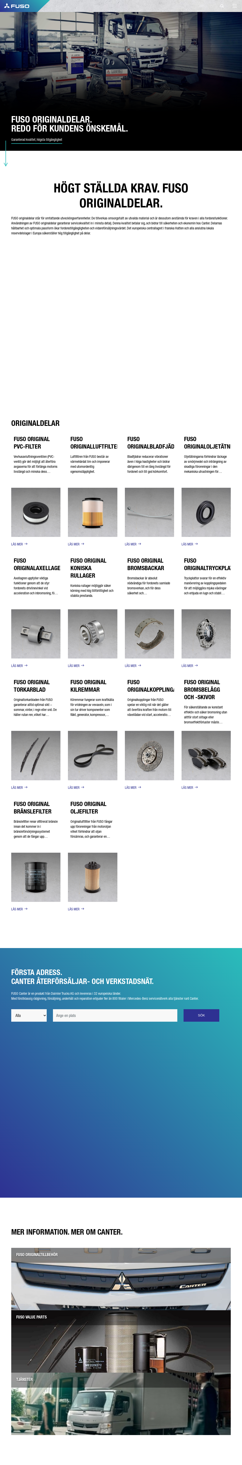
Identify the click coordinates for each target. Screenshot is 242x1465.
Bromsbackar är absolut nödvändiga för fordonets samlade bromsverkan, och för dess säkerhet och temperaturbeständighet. (148, 588)
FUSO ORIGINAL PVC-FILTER (32, 442)
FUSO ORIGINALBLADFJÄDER (154, 442)
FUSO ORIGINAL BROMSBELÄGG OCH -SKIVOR (202, 689)
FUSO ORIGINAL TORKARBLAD (32, 685)
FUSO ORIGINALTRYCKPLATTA (211, 564)
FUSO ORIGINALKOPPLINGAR (153, 685)
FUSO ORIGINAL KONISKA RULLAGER (88, 568)
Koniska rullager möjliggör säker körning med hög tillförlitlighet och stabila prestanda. (91, 591)
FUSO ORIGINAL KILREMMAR (88, 685)
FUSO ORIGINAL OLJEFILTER (88, 807)
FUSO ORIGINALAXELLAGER (39, 564)
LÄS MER (17, 544)
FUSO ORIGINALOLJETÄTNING (211, 442)
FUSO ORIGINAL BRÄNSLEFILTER (32, 807)
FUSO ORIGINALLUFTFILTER (95, 442)
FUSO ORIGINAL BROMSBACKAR (145, 564)
